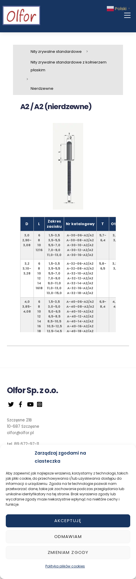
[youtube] (30, 403)
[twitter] (11, 403)
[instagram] (40, 403)
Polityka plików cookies (65, 566)
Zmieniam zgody (68, 552)
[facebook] (20, 403)
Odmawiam (68, 536)
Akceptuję (68, 521)
